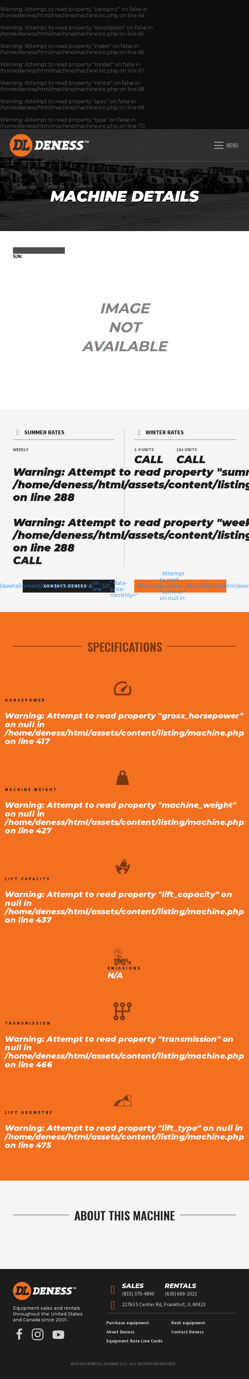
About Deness (120, 1332)
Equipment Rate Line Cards (134, 1341)
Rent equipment (188, 1323)
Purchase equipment (127, 1323)
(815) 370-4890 (138, 1293)
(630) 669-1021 (181, 1293)
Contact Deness (187, 1332)
